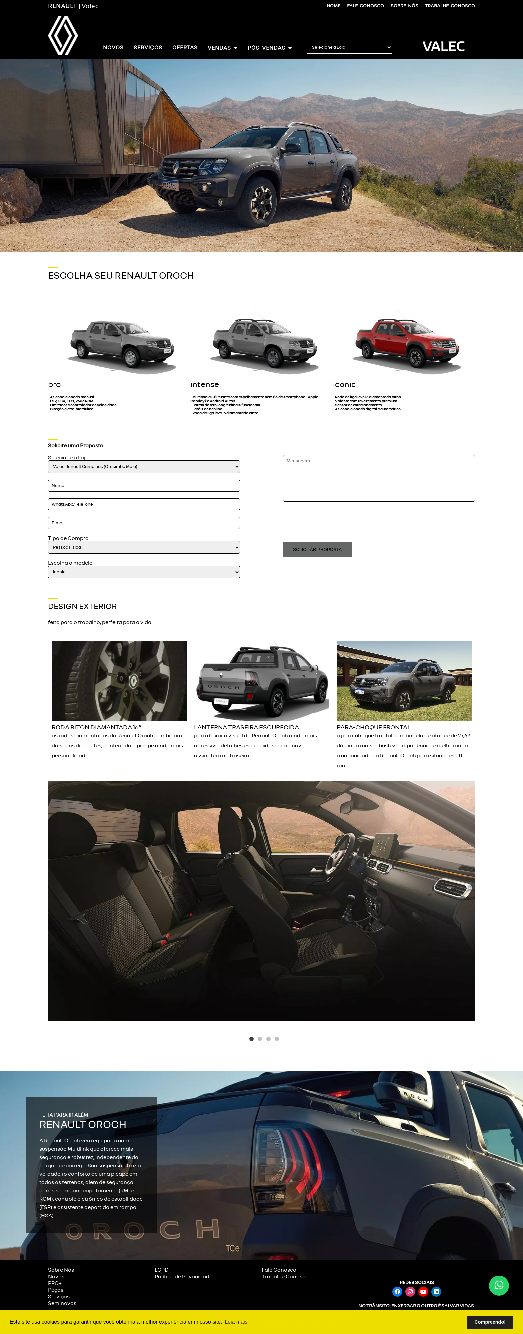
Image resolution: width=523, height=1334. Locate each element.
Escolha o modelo (70, 563)
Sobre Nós (404, 5)
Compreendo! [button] (490, 1322)
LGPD (161, 1270)
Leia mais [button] (236, 1322)
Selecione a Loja (68, 457)
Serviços (148, 47)
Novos (113, 47)
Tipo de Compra (68, 538)
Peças (55, 1290)
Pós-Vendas (270, 48)
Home (333, 5)
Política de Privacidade (183, 1276)
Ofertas (185, 47)
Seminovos (62, 1303)
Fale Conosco (365, 5)
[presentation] (333, 522)
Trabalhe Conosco (450, 5)
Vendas (223, 48)
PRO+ (55, 1283)
